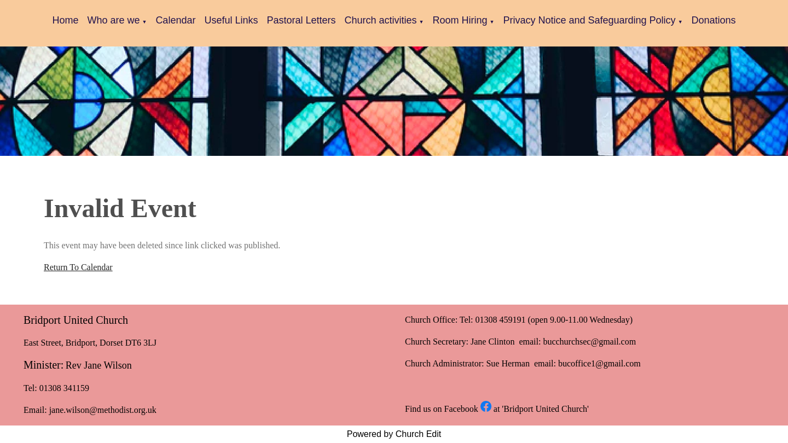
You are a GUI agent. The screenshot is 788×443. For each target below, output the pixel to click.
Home (65, 20)
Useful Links (231, 20)
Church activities (381, 20)
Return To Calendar (78, 267)
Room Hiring (460, 20)
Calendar (175, 20)
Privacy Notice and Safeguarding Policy (589, 20)
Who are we (113, 20)
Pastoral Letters (300, 20)
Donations (714, 20)
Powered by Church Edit (394, 434)
